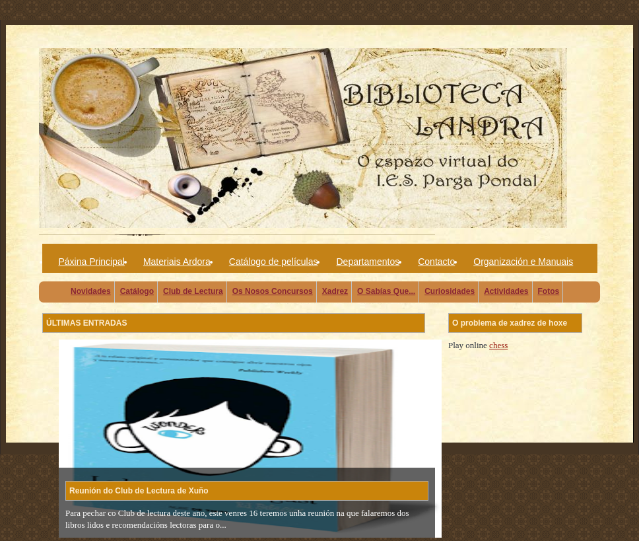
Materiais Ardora (177, 261)
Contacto (436, 261)
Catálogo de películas (273, 261)
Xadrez (335, 291)
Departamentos (367, 261)
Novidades (91, 291)
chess (498, 345)
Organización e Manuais (523, 261)
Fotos (549, 291)
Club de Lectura (193, 291)
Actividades (506, 291)
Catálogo (137, 291)
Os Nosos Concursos (272, 291)
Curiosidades (449, 291)
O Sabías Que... (386, 291)
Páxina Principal (92, 261)
